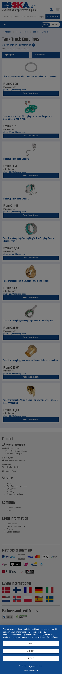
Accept (31, 651)
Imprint (26, 670)
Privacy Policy (34, 670)
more (31, 658)
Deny (31, 643)
